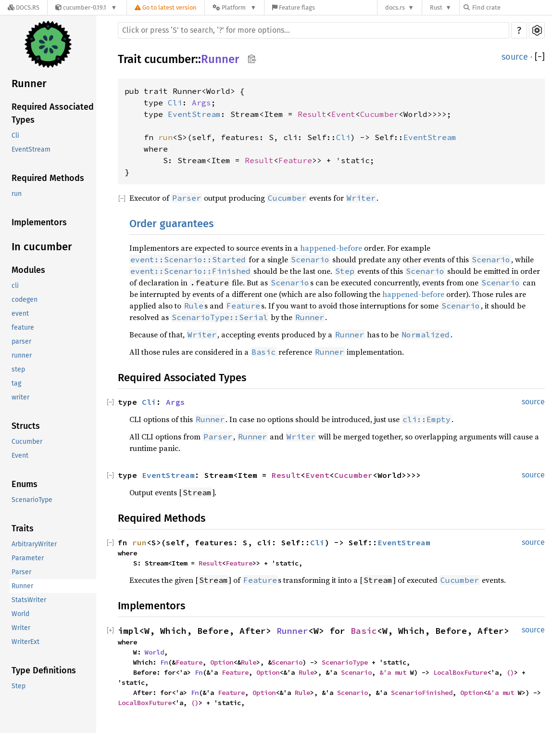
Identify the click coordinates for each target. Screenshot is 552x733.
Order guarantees (171, 223)
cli (15, 286)
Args (201, 102)
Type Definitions (44, 670)
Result (312, 114)
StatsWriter (29, 600)
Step (18, 686)
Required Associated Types (53, 113)
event (20, 313)
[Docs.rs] (23, 7)
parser (21, 341)
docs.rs (395, 7)
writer (20, 397)
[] (540, 57)
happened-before (331, 248)
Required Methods (48, 178)
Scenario (287, 662)
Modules (28, 270)
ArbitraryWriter (34, 544)
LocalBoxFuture (460, 672)
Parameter (28, 558)
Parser (21, 572)
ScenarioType (32, 500)
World (20, 614)
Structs (26, 426)
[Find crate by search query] (511, 7)
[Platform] (234, 7)
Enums (25, 484)
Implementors (39, 222)
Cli (15, 135)
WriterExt (25, 642)
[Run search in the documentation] (313, 30)
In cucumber (42, 246)
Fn (164, 662)
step (18, 369)
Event (20, 455)
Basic (364, 630)
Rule (248, 662)
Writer (21, 628)
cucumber (169, 59)
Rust (436, 7)
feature (23, 327)
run (17, 194)
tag (16, 383)
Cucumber (27, 441)
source (515, 56)
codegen (25, 300)
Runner (29, 83)
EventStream (31, 149)
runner (22, 355)
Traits (23, 528)
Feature (295, 160)
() (510, 672)
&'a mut (394, 672)
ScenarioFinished (421, 692)
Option (221, 662)
